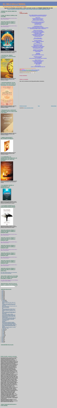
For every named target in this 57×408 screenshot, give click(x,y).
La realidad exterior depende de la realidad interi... (9, 304)
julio (3, 331)
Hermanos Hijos (4, 313)
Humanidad (3, 321)
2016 (2, 299)
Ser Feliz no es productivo (5, 307)
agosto (3, 330)
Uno (2, 308)
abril (3, 333)
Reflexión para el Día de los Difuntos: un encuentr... (9, 327)
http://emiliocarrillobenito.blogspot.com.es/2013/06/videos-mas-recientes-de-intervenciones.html (9, 273)
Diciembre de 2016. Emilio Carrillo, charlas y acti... (9, 302)
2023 (2, 293)
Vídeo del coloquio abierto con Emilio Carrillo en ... (9, 312)
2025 (2, 291)
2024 (2, 292)
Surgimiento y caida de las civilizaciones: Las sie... (9, 310)
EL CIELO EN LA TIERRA (14, 4)
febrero (3, 335)
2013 (2, 338)
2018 (2, 297)
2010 (2, 341)
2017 (2, 298)
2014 (2, 337)
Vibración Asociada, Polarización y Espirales (8, 322)
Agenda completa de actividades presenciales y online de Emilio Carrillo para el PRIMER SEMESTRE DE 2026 (28, 9)
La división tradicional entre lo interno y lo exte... (8, 309)
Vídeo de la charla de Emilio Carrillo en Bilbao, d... (9, 318)
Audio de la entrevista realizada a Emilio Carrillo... (9, 315)
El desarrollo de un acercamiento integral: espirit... (9, 316)
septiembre (4, 329)
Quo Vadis (3, 326)
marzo (3, 334)
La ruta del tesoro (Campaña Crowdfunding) (8, 319)
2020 (2, 295)
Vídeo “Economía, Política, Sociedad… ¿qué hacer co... (9, 324)
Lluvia (3, 311)
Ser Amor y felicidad (5, 301)
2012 (2, 339)
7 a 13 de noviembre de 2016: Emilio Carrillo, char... (9, 323)
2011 (2, 340)
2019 (2, 296)
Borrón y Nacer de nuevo (5, 306)
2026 (2, 290)
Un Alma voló (4, 305)
